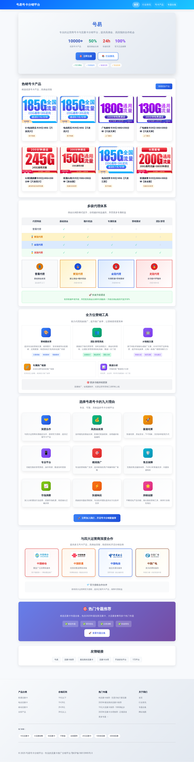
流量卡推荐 (69, 659)
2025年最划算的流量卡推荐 (110, 702)
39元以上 (62, 712)
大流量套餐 (38, 736)
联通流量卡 (23, 698)
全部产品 (22, 712)
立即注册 (85, 56)
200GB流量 (115, 736)
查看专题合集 (97, 633)
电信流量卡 (23, 702)
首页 (136, 4)
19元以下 (62, 698)
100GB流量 (101, 736)
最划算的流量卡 (86, 659)
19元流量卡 (24, 736)
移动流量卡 (23, 707)
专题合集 (172, 4)
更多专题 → (103, 717)
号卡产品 (159, 4)
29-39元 (61, 707)
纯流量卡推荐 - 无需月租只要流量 (113, 698)
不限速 (63, 736)
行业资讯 (146, 4)
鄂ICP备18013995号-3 (82, 753)
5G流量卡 (52, 736)
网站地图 (142, 712)
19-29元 (61, 702)
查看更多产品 (164, 86)
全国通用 (74, 736)
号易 (56, 659)
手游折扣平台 (120, 659)
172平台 (136, 659)
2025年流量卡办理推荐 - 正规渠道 (113, 712)
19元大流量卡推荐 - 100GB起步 (112, 707)
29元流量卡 (87, 736)
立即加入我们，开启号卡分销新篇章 (97, 518)
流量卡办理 (104, 659)
